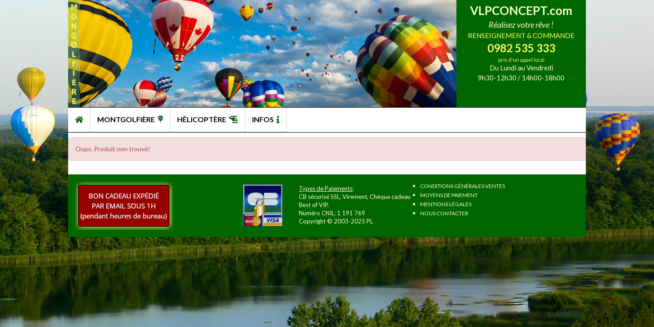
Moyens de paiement (449, 195)
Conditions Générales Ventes (462, 186)
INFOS (265, 119)
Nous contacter (444, 213)
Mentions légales (445, 204)
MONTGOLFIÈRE (130, 119)
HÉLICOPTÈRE (207, 119)
